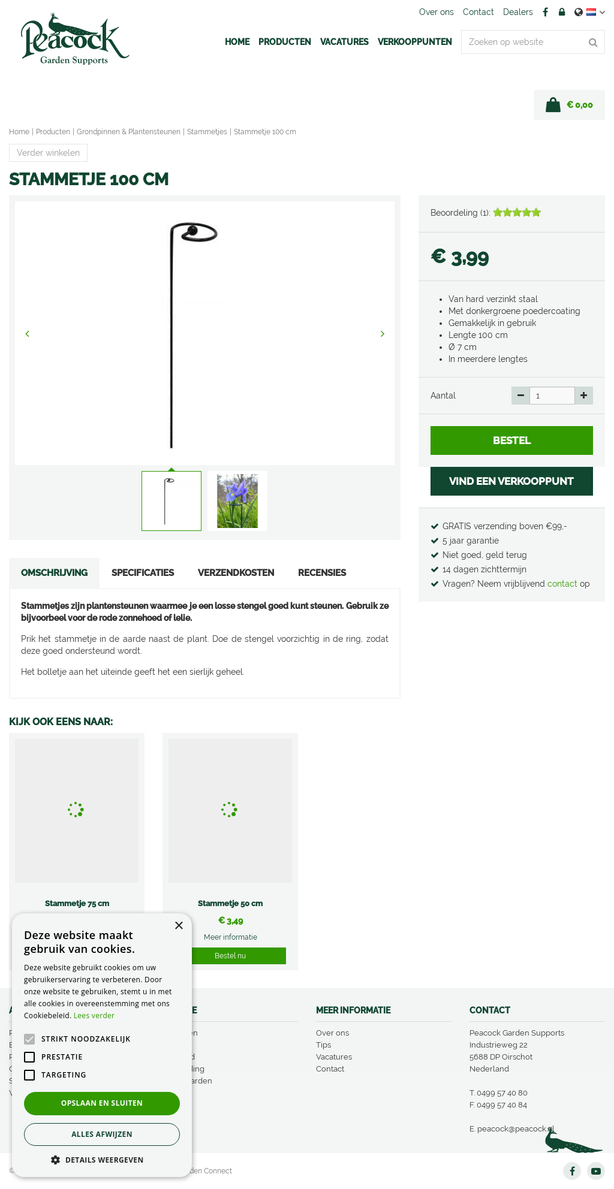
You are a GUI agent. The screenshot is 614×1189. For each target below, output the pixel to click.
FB (545, 12)
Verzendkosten (236, 573)
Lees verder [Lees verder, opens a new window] (94, 1015)
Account (562, 12)
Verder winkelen (48, 153)
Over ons (332, 1032)
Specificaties (143, 573)
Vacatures (334, 1056)
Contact (330, 1068)
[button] (102, 1159)
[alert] (102, 1045)
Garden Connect (204, 1171)
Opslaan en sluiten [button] (102, 1103)
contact (563, 584)
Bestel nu (230, 956)
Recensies (322, 573)
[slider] (517, 212)
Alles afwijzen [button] (102, 1134)
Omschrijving (54, 573)
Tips (323, 1044)
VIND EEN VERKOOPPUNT (511, 481)
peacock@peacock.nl (516, 1128)
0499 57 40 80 (502, 1092)
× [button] (178, 926)
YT (596, 1171)
